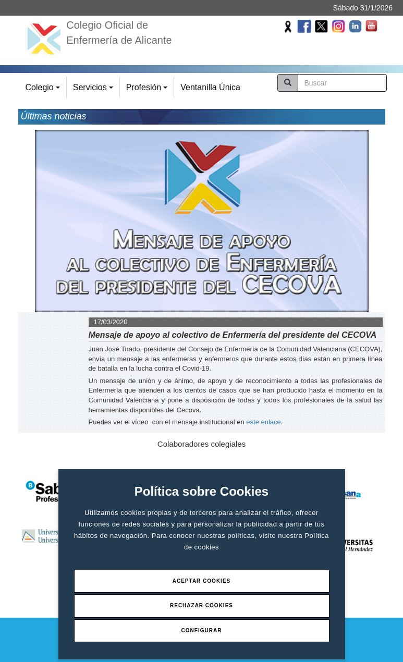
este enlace (263, 422)
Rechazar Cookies (201, 605)
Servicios (94, 90)
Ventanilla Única (210, 87)
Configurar (201, 630)
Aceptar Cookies (202, 581)
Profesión (148, 90)
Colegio (44, 90)
